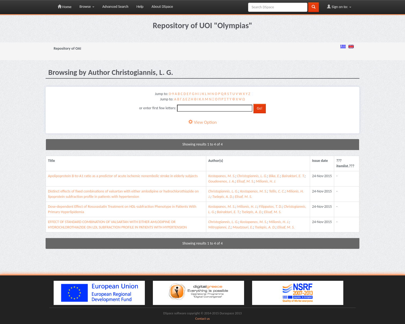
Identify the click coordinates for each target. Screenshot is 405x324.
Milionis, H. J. (266, 181)
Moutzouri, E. (243, 227)
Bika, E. (274, 176)
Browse (86, 6)
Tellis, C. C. (277, 191)
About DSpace (162, 6)
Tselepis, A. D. (222, 196)
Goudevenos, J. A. (221, 181)
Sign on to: (339, 6)
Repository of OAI (67, 48)
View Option (202, 122)
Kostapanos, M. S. (221, 176)
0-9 (171, 94)
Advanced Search (115, 6)
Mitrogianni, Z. (219, 227)
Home (64, 6)
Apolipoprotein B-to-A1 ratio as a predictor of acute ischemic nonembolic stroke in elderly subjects (123, 176)
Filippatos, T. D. (270, 206)
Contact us (202, 318)
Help (140, 6)
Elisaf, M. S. (245, 181)
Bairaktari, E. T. (293, 176)
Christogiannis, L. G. (252, 176)
